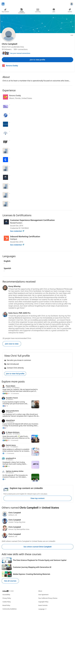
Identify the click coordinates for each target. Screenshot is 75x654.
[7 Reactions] (5, 428)
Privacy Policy (7, 598)
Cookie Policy (7, 602)
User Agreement (43, 594)
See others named (37, 547)
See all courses (10, 581)
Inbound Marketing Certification (25, 236)
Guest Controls (43, 605)
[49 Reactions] (6, 440)
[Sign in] (71, 4)
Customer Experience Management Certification (32, 220)
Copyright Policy (43, 602)
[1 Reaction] (4, 453)
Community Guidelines (10, 609)
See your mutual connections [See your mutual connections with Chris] (20, 53)
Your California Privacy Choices (47, 598)
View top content (37, 498)
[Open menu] (72, 35)
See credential (17, 231)
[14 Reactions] (6, 466)
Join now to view (11, 344)
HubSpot (13, 239)
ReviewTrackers (16, 223)
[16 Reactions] (5, 406)
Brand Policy (6, 605)
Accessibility (6, 594)
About (40, 591)
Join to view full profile (15, 373)
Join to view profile (37, 60)
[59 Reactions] (6, 393)
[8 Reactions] (4, 479)
